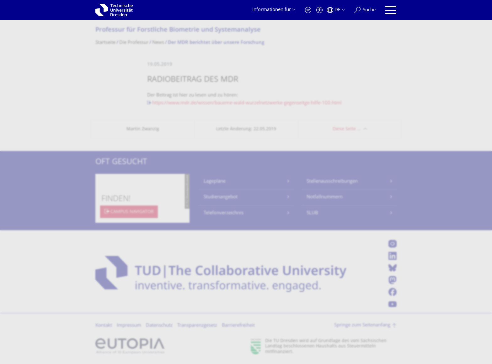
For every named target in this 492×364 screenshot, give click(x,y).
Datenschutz (159, 325)
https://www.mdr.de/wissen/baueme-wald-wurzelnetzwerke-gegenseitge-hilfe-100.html (247, 103)
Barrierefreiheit (238, 325)
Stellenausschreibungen (332, 181)
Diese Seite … (347, 129)
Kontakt (103, 325)
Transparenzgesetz (197, 325)
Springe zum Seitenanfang (362, 325)
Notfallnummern (325, 197)
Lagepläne (215, 181)
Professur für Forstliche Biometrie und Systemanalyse (178, 30)
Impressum (129, 325)
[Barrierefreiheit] (319, 10)
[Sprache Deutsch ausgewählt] (336, 10)
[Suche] (365, 10)
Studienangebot (221, 197)
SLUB (312, 213)
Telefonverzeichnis (223, 213)
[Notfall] (308, 10)
